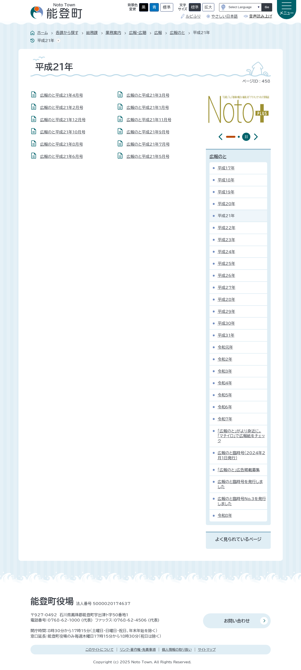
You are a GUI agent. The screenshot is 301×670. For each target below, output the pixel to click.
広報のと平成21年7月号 (148, 144)
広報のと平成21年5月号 (148, 156)
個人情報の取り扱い (177, 649)
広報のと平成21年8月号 (61, 144)
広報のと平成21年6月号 (61, 156)
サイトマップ (207, 649)
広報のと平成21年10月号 (62, 132)
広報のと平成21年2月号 (61, 107)
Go (267, 7)
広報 (158, 33)
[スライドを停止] (246, 136)
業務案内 (113, 33)
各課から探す (67, 33)
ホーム (42, 33)
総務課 (92, 33)
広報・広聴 (137, 33)
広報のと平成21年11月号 (149, 120)
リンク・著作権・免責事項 (138, 649)
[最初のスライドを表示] (255, 136)
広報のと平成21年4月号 (61, 95)
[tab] (227, 137)
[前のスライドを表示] (220, 136)
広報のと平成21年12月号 (63, 120)
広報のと (177, 33)
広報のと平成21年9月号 (148, 132)
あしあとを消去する (57, 40)
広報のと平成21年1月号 (148, 107)
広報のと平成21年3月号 (148, 95)
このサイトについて (100, 649)
